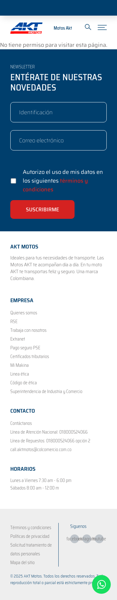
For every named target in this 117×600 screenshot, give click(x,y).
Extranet (17, 339)
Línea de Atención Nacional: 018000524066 (49, 432)
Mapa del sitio (22, 562)
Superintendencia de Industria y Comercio (46, 391)
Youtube (99, 538)
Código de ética (23, 382)
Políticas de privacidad (29, 536)
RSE (13, 321)
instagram (86, 538)
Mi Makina (19, 365)
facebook (74, 538)
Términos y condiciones (30, 527)
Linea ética (19, 374)
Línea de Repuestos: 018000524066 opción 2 (50, 440)
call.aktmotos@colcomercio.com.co (40, 449)
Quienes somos (23, 312)
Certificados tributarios (29, 356)
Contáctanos (21, 423)
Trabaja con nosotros (28, 330)
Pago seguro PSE (25, 347)
